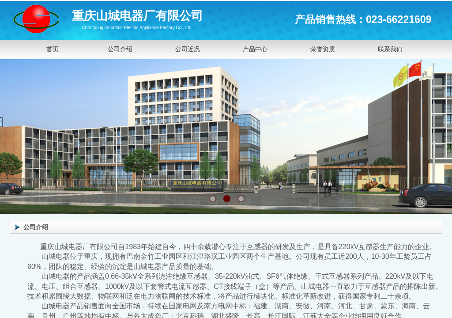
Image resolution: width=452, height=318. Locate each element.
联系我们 (390, 49)
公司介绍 (120, 49)
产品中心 (255, 49)
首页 (52, 49)
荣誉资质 (322, 49)
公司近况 (187, 49)
